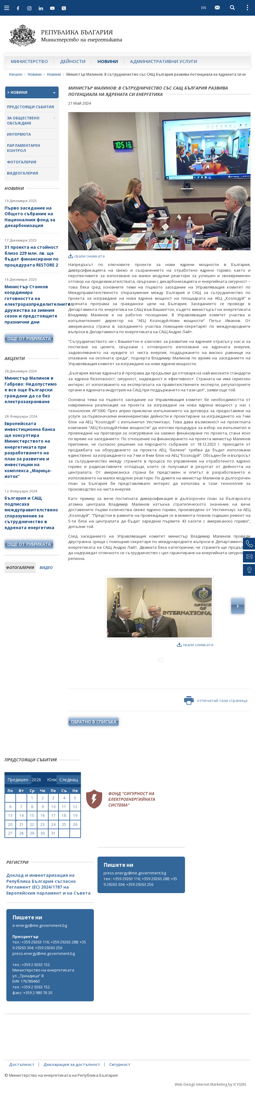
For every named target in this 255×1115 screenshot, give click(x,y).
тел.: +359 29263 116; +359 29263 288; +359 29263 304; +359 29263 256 (140, 906)
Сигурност (119, 1089)
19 (75, 840)
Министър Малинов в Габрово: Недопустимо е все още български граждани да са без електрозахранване (31, 389)
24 (53, 849)
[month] (51, 805)
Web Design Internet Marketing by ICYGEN (210, 1109)
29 (32, 858)
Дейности (72, 61)
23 (42, 849)
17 (53, 840)
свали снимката (86, 256)
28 (21, 858)
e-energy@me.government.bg (39, 950)
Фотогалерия (21, 162)
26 (75, 849)
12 (75, 831)
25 (64, 849)
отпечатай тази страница (215, 725)
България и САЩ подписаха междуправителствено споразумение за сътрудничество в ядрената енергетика (31, 512)
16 (42, 840)
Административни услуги (163, 61)
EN (203, 7)
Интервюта (19, 134)
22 (32, 849)
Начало (15, 74)
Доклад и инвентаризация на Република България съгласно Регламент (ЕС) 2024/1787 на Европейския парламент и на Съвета (48, 909)
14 (21, 840)
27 (10, 858)
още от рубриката (29, 338)
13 (10, 840)
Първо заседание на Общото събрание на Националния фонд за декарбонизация (30, 217)
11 (64, 831)
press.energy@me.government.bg (135, 898)
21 (21, 849)
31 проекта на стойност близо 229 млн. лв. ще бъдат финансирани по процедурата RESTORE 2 (32, 256)
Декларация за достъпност (71, 1089)
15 (32, 840)
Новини (107, 61)
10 (53, 831)
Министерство (29, 61)
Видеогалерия (22, 173)
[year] (36, 805)
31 (53, 858)
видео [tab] (46, 567)
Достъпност (21, 1089)
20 (10, 849)
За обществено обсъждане (23, 120)
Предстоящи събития (30, 106)
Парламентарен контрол (23, 148)
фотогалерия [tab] (20, 567)
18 (64, 840)
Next (238, 606)
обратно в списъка (93, 747)
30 (42, 858)
